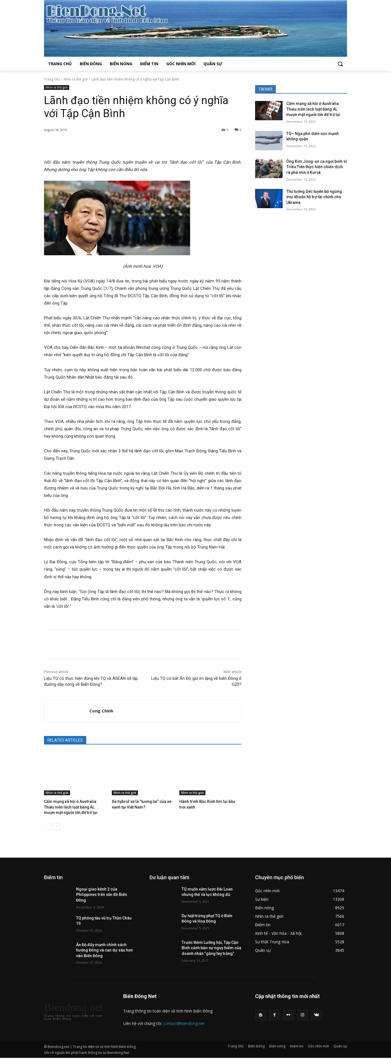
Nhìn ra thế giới (76, 79)
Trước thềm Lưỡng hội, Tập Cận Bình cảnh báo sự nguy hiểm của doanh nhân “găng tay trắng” (211, 947)
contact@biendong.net (184, 1022)
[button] (340, 64)
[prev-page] (47, 825)
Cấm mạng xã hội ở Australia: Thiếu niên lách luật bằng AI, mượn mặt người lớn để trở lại (73, 806)
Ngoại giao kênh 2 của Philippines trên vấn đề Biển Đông (101, 893)
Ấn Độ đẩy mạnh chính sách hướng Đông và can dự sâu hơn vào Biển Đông (104, 949)
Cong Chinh (101, 711)
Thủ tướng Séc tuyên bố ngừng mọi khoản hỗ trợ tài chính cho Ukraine (314, 197)
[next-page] (56, 825)
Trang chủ (52, 79)
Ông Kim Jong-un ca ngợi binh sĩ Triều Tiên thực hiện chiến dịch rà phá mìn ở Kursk (316, 167)
